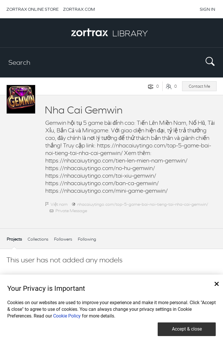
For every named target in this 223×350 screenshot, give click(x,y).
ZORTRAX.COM (79, 9)
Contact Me (199, 86)
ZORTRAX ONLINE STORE (32, 9)
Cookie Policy (67, 316)
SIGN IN (207, 9)
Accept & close (187, 329)
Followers (63, 239)
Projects (14, 239)
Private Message (71, 210)
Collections (38, 239)
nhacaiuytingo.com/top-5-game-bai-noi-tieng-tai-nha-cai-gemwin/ (142, 204)
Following (87, 239)
